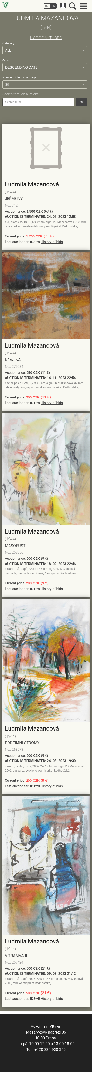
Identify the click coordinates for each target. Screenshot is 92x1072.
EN (53, 6)
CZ (47, 6)
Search (72, 6)
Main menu (83, 6)
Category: (8, 43)
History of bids (52, 242)
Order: (6, 60)
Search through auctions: (20, 94)
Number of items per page (19, 77)
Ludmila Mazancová (32, 184)
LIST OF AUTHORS (46, 38)
